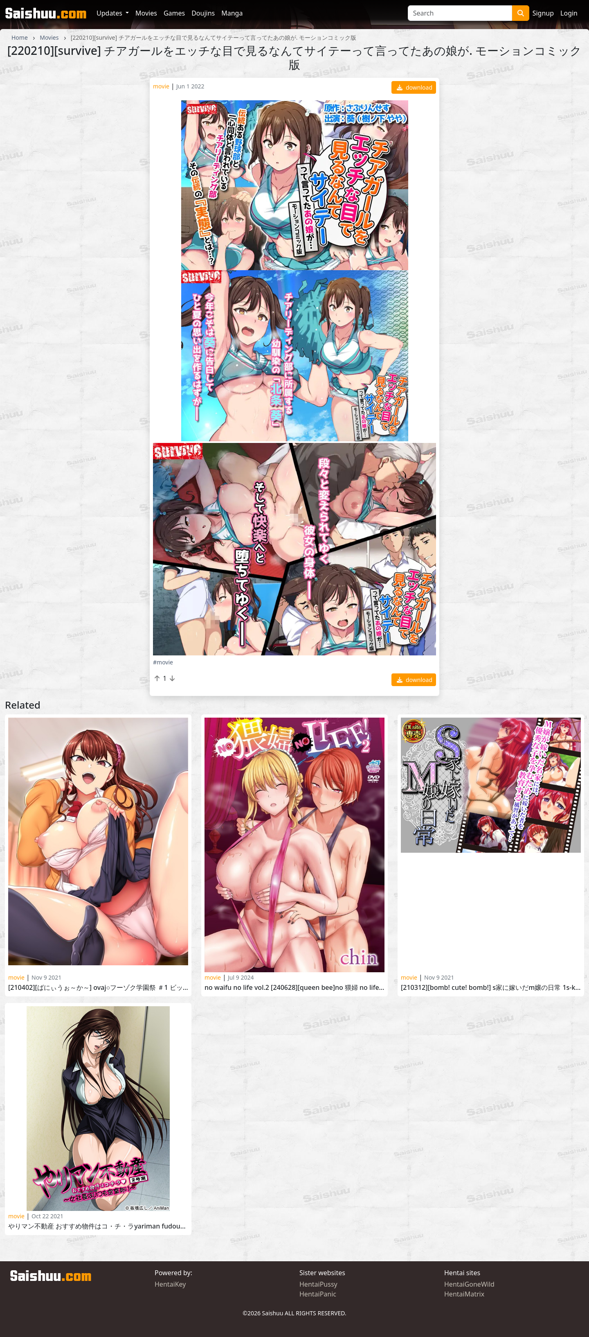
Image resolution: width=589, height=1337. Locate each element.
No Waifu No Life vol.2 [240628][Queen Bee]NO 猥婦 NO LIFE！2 (294, 987)
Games (174, 13)
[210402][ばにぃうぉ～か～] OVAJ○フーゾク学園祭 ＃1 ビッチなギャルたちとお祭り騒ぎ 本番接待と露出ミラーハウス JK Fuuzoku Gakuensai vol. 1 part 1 (98, 987)
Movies (146, 13)
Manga (232, 13)
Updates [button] (110, 13)
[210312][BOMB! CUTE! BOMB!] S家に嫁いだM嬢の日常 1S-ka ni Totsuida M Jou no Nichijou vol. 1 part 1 (491, 987)
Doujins (203, 13)
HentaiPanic (317, 1294)
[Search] (460, 13)
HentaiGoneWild (469, 1284)
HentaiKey (170, 1284)
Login (569, 13)
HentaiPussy (318, 1284)
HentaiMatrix (464, 1294)
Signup (543, 13)
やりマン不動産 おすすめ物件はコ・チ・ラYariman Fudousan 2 (98, 1226)
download (414, 87)
